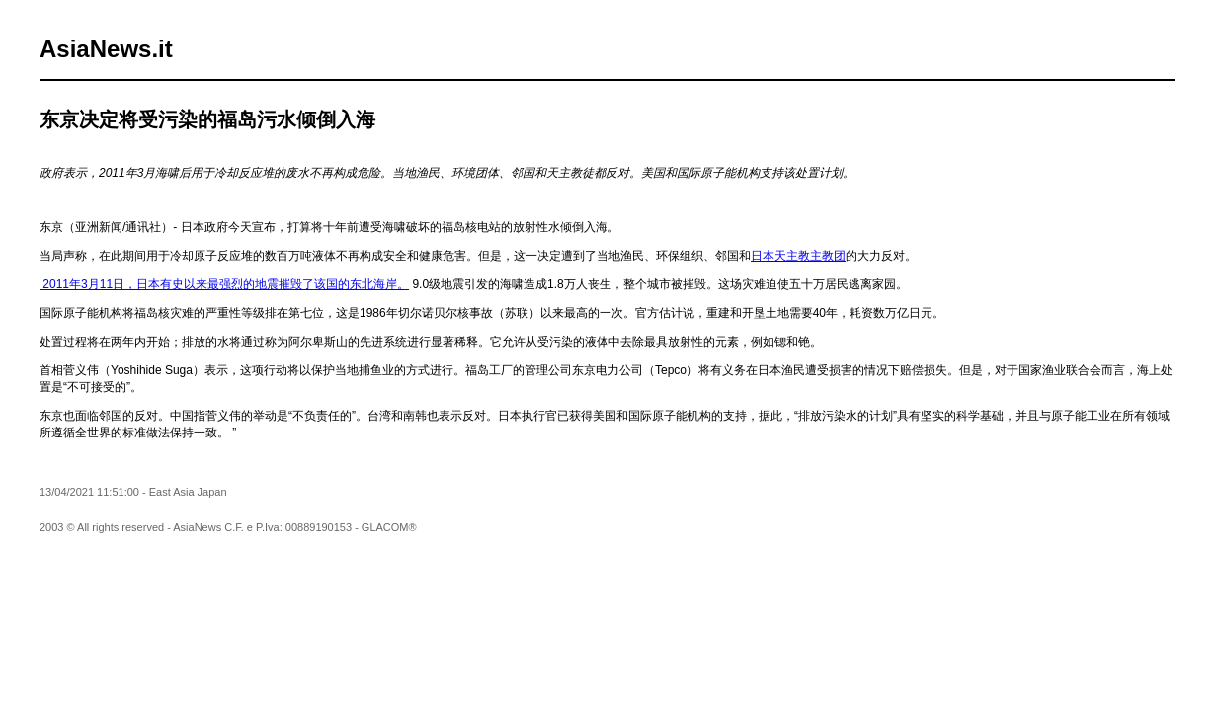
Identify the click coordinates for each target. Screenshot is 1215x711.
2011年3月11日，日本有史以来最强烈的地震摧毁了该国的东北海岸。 (224, 284)
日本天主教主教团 (798, 256)
